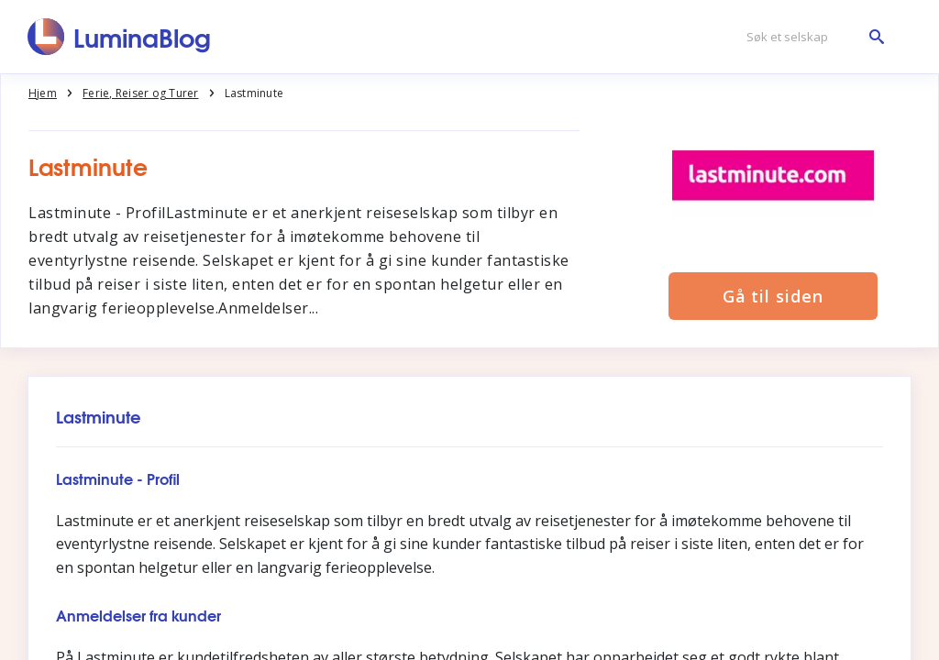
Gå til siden (773, 296)
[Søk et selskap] (810, 37)
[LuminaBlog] (120, 36)
